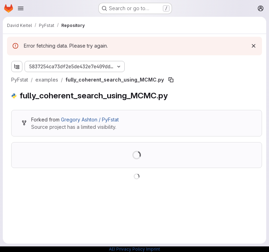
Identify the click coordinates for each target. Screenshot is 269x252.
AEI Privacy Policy (127, 249)
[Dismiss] (253, 46)
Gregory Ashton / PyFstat (90, 119)
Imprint (153, 249)
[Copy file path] (171, 79)
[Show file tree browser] (16, 66)
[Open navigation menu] (20, 8)
